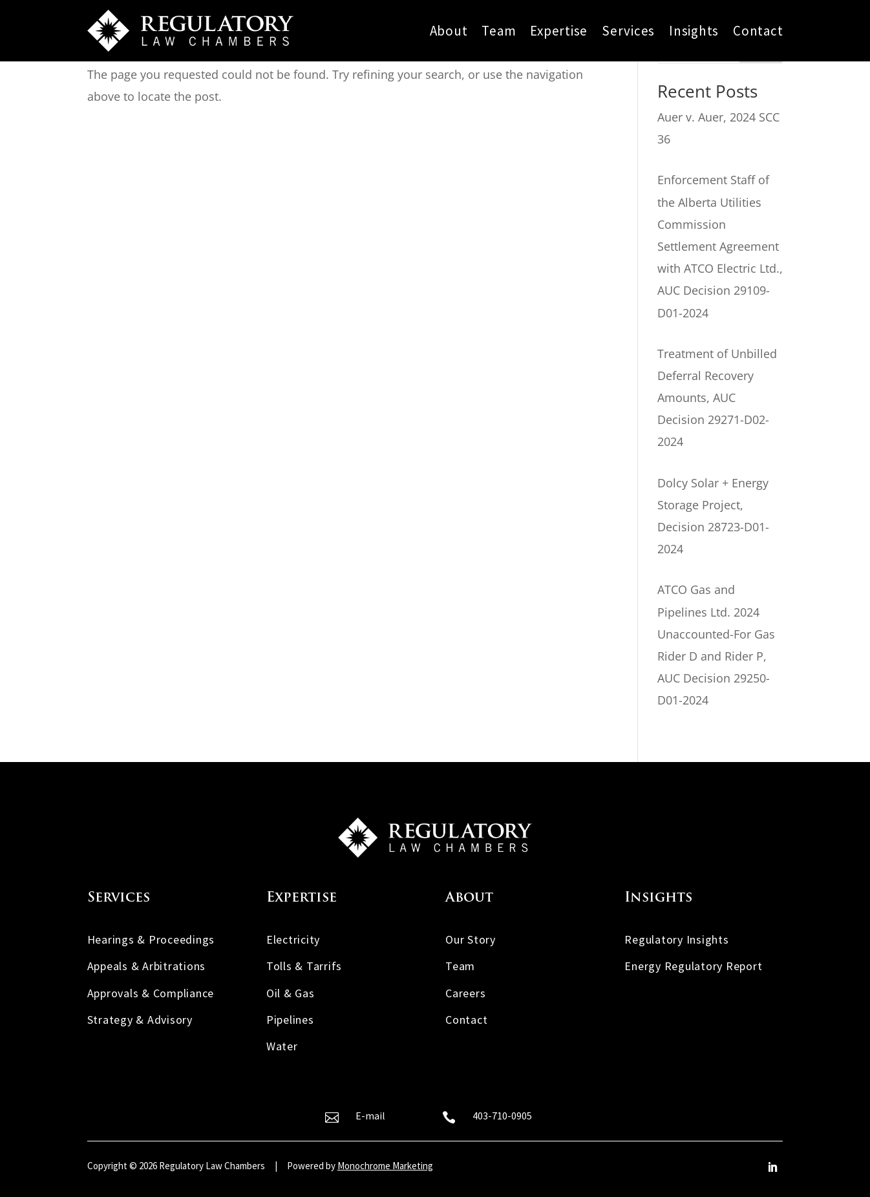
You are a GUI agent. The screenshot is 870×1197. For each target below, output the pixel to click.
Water (282, 1046)
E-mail (370, 1115)
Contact (758, 31)
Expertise (559, 31)
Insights (694, 31)
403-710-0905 (502, 1115)
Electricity (293, 939)
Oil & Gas (290, 993)
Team (499, 31)
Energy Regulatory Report (693, 966)
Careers (465, 993)
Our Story (470, 939)
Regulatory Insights (676, 939)
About (449, 31)
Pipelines (290, 1019)
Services (628, 31)
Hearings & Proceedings (151, 939)
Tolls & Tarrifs (304, 966)
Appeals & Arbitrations (146, 966)
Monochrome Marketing (385, 1166)
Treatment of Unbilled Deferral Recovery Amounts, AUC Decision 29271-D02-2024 (717, 398)
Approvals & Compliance (151, 993)
